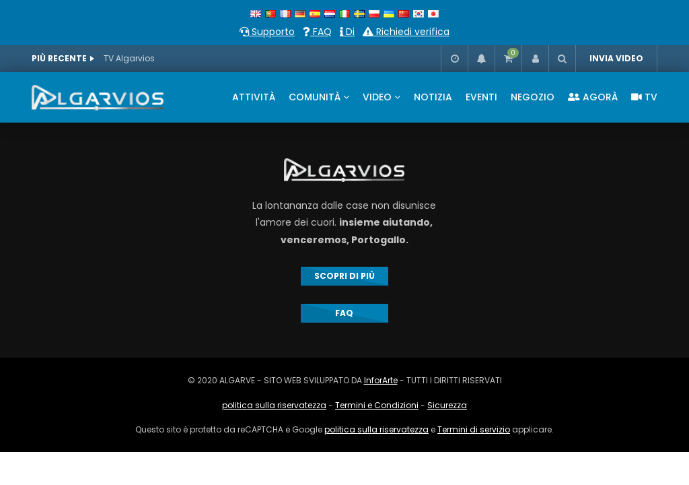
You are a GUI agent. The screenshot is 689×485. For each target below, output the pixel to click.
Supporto (267, 31)
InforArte (381, 380)
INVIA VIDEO (616, 58)
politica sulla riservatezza (274, 405)
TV (644, 97)
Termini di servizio (473, 429)
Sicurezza (447, 405)
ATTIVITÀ (253, 97)
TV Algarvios (129, 58)
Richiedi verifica (406, 31)
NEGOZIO (532, 97)
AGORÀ (593, 97)
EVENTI (481, 97)
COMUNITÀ (314, 97)
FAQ (317, 31)
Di (347, 31)
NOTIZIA (433, 97)
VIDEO (377, 97)
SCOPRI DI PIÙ (344, 276)
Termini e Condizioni (377, 405)
